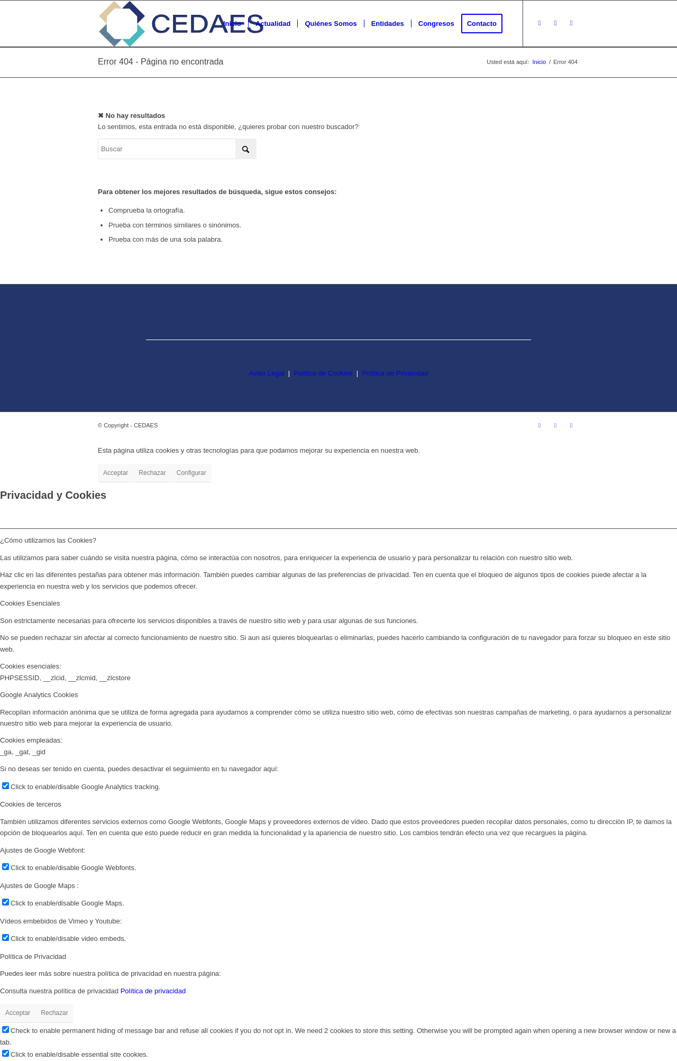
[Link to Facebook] (555, 23)
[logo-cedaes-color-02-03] (181, 24)
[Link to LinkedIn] (571, 23)
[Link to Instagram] (539, 23)
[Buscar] (177, 149)
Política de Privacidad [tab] (33, 957)
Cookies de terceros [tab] (30, 804)
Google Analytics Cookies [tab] (39, 695)
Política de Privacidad (395, 373)
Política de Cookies (323, 373)
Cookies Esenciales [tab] (30, 603)
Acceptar (115, 473)
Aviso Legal (267, 373)
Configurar (191, 473)
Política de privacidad (153, 991)
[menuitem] (232, 24)
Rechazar (152, 473)
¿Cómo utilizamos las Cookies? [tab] (48, 540)
